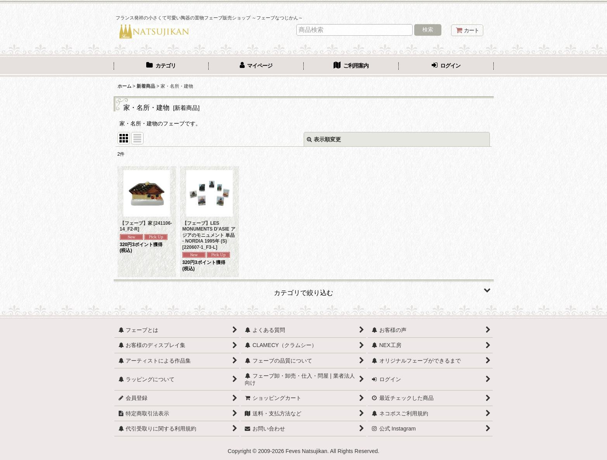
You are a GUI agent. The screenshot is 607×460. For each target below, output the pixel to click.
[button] (304, 289)
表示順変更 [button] (324, 139)
